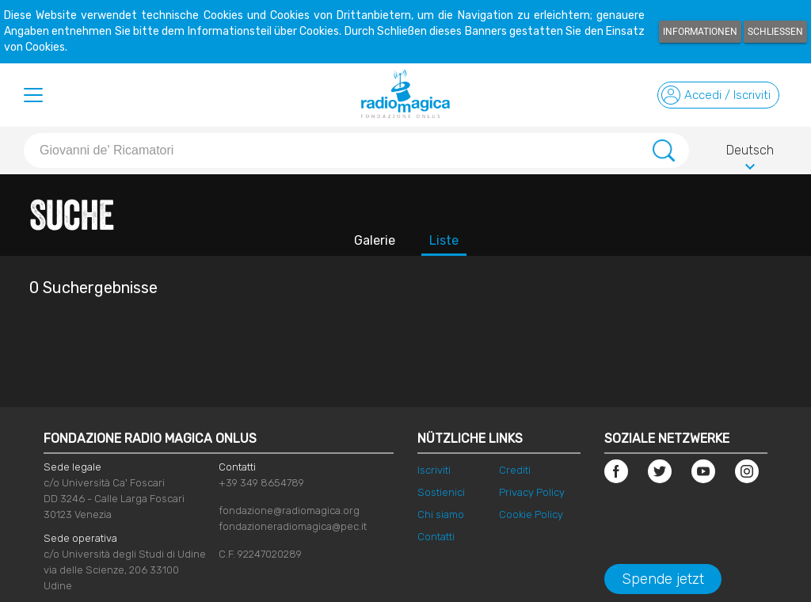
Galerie (374, 240)
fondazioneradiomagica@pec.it (293, 526)
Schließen (775, 31)
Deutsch (750, 153)
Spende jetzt (663, 579)
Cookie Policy (531, 514)
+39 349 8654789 (261, 483)
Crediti (515, 470)
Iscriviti (434, 470)
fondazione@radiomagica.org (289, 510)
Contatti (436, 537)
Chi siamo (440, 514)
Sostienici (441, 492)
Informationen (700, 31)
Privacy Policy (532, 492)
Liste (444, 240)
